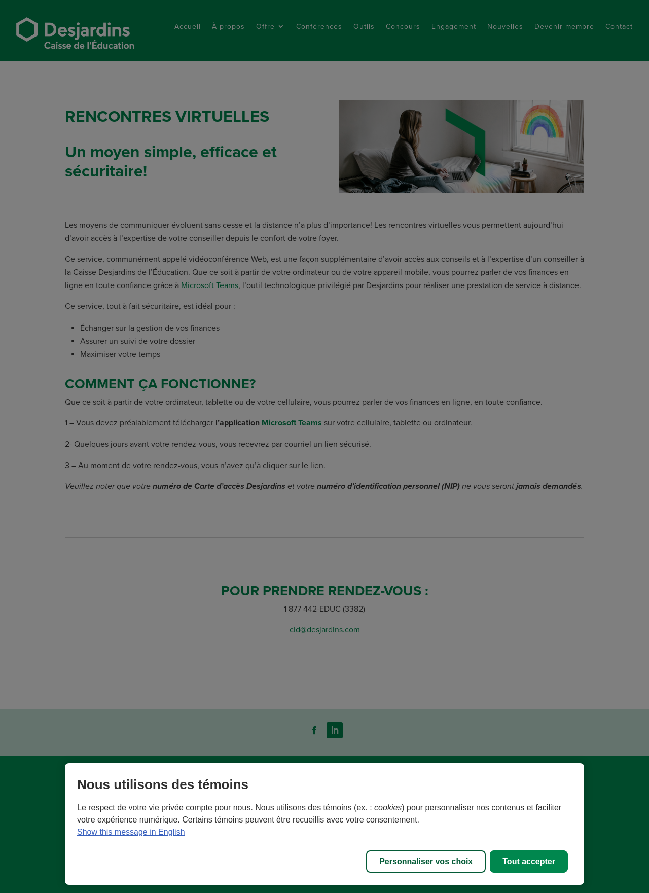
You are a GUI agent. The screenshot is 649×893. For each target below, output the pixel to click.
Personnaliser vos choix (426, 861)
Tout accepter (528, 861)
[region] (324, 824)
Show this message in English (131, 832)
